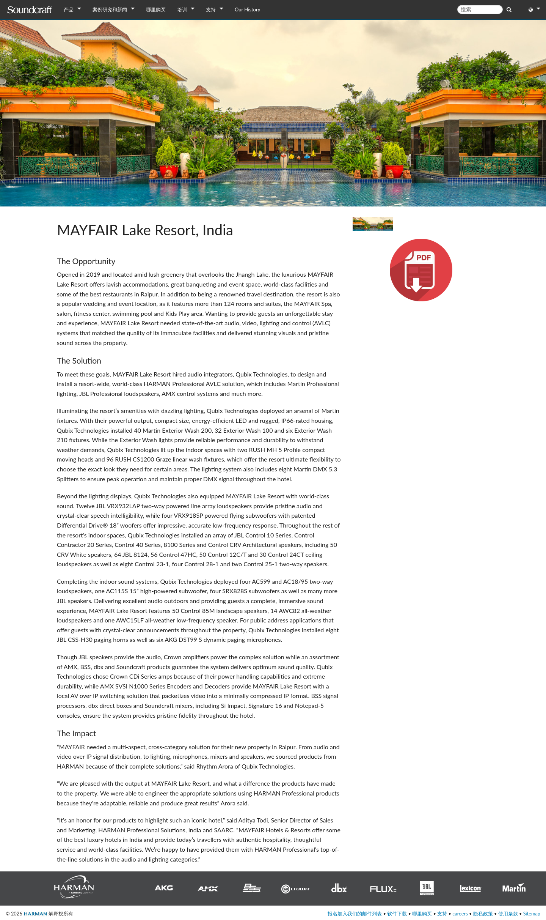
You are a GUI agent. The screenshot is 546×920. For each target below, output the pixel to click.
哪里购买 (156, 9)
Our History (247, 9)
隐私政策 (483, 914)
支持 (211, 9)
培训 (182, 9)
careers (460, 914)
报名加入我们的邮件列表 (355, 914)
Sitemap (531, 914)
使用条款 (508, 914)
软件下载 (397, 914)
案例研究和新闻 (110, 9)
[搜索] (480, 9)
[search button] (509, 9)
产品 (69, 9)
